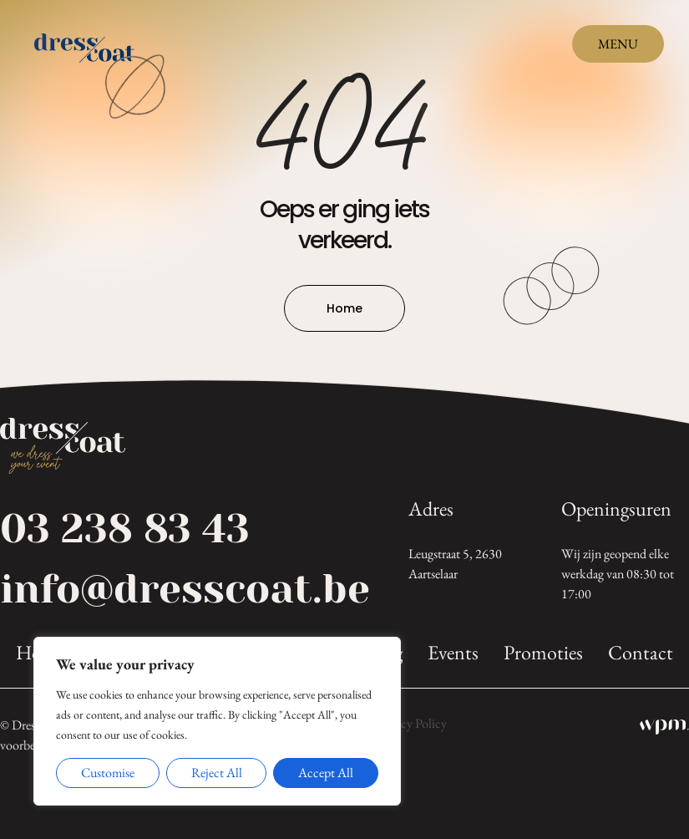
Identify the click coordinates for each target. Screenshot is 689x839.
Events (453, 652)
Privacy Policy (411, 723)
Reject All (216, 772)
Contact (640, 652)
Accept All (325, 772)
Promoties (543, 652)
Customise (107, 772)
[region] (217, 721)
